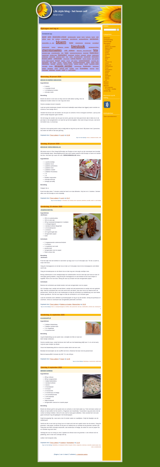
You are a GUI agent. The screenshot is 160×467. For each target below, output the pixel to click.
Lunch (62, 135)
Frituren (107, 51)
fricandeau (84, 68)
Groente (107, 54)
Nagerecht (108, 65)
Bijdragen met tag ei (58, 14)
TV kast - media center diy (110, 90)
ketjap (88, 62)
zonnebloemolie (78, 57)
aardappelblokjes (83, 39)
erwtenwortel (45, 47)
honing (53, 47)
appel (44, 37)
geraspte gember (63, 66)
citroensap (87, 43)
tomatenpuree (98, 306)
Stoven (107, 77)
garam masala (87, 58)
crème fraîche (76, 59)
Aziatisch (63, 442)
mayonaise (45, 70)
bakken (63, 61)
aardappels (94, 39)
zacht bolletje (72, 70)
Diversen (107, 38)
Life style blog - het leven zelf (70, 11)
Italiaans (107, 57)
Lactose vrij (108, 62)
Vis (106, 80)
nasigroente (95, 55)
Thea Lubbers (54, 135)
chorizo (59, 62)
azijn (49, 37)
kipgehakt (85, 53)
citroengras (66, 58)
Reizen (106, 82)
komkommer (77, 66)
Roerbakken (70, 442)
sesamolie (52, 57)
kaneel (79, 37)
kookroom (87, 66)
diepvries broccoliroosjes (84, 50)
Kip (106, 60)
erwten (51, 66)
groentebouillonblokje (79, 62)
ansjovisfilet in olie (48, 43)
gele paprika (95, 58)
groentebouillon (55, 53)
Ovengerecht (108, 66)
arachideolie (87, 57)
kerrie (83, 37)
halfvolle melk (64, 68)
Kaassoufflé (46, 318)
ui (66, 70)
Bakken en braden (66, 304)
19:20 (84, 304)
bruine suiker (47, 59)
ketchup (92, 68)
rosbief (63, 70)
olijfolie (44, 39)
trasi (67, 57)
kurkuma (88, 37)
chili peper (53, 62)
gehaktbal (50, 68)
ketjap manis (95, 62)
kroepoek (83, 55)
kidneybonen (45, 64)
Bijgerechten (76, 304)
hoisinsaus (96, 66)
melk (97, 37)
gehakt (44, 68)
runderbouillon (85, 306)
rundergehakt (64, 39)
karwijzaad (71, 55)
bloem (61, 42)
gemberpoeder (72, 37)
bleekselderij (95, 57)
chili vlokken (69, 50)
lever (97, 68)
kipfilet (86, 64)
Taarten (107, 79)
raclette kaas (53, 55)
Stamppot (108, 75)
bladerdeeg (94, 53)
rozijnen (57, 39)
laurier (93, 37)
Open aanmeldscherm (110, 116)
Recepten (107, 43)
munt (76, 68)
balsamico (59, 64)
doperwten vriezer (60, 37)
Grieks (107, 52)
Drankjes (107, 49)
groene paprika (67, 62)
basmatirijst (45, 62)
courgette (44, 66)
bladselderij (62, 55)
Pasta (106, 68)
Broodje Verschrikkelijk (51, 147)
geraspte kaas (46, 53)
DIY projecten (109, 87)
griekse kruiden (68, 64)
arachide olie (95, 61)
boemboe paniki (94, 64)
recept (68, 61)
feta (95, 50)
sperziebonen (73, 39)
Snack (62, 359)
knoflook (77, 55)
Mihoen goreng (47, 371)
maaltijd (71, 68)
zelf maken (74, 61)
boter (71, 43)
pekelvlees (52, 70)
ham (62, 53)
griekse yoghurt (78, 64)
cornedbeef (95, 43)
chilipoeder (58, 59)
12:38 (68, 359)
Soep (106, 74)
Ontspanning (108, 39)
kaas (66, 53)
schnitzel (90, 306)
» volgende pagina (81, 454)
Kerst (106, 59)
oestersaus (45, 57)
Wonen (106, 85)
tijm (93, 306)
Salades (107, 71)
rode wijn (79, 306)
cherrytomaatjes (52, 50)
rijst (53, 39)
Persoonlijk (107, 41)
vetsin (71, 57)
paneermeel (45, 55)
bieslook (78, 46)
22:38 (68, 135)
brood (57, 61)
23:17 (68, 198)
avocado (53, 64)
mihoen (89, 55)
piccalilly (58, 70)
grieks (56, 68)
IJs (106, 56)
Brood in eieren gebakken (51, 80)
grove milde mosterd (48, 61)
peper (49, 39)
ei (61, 200)
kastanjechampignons (76, 53)
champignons (79, 43)
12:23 (78, 442)
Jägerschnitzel (47, 210)
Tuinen (106, 84)
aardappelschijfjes (94, 47)
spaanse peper (60, 57)
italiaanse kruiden (63, 47)
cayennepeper (84, 61)
